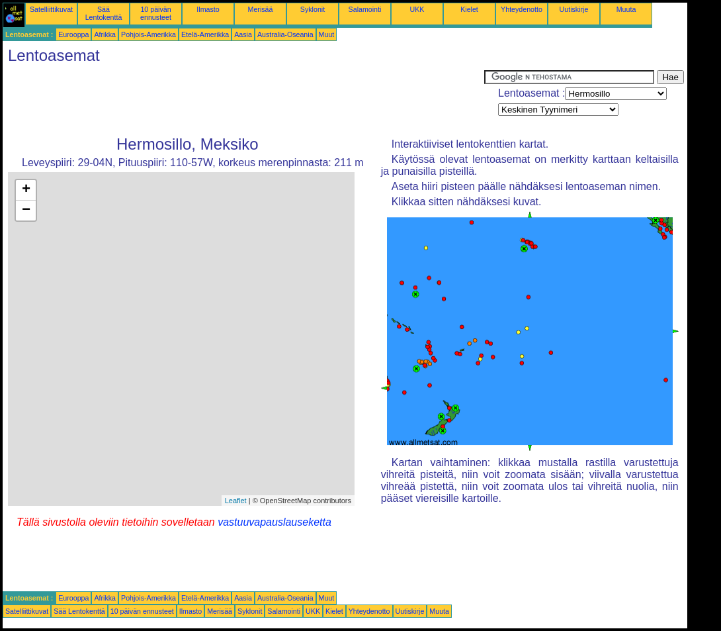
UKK (417, 9)
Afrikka (105, 34)
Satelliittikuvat (51, 9)
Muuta (626, 9)
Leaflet (236, 501)
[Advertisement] (243, 100)
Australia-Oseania (285, 34)
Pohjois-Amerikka (148, 34)
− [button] (26, 210)
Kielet (469, 9)
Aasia (243, 34)
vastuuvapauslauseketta (274, 522)
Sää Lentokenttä (103, 13)
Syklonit (312, 9)
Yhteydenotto (521, 9)
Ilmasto (207, 9)
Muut (327, 34)
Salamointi (365, 9)
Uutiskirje (574, 9)
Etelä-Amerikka (205, 34)
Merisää (260, 9)
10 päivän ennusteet (155, 13)
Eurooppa (73, 34)
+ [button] (26, 190)
